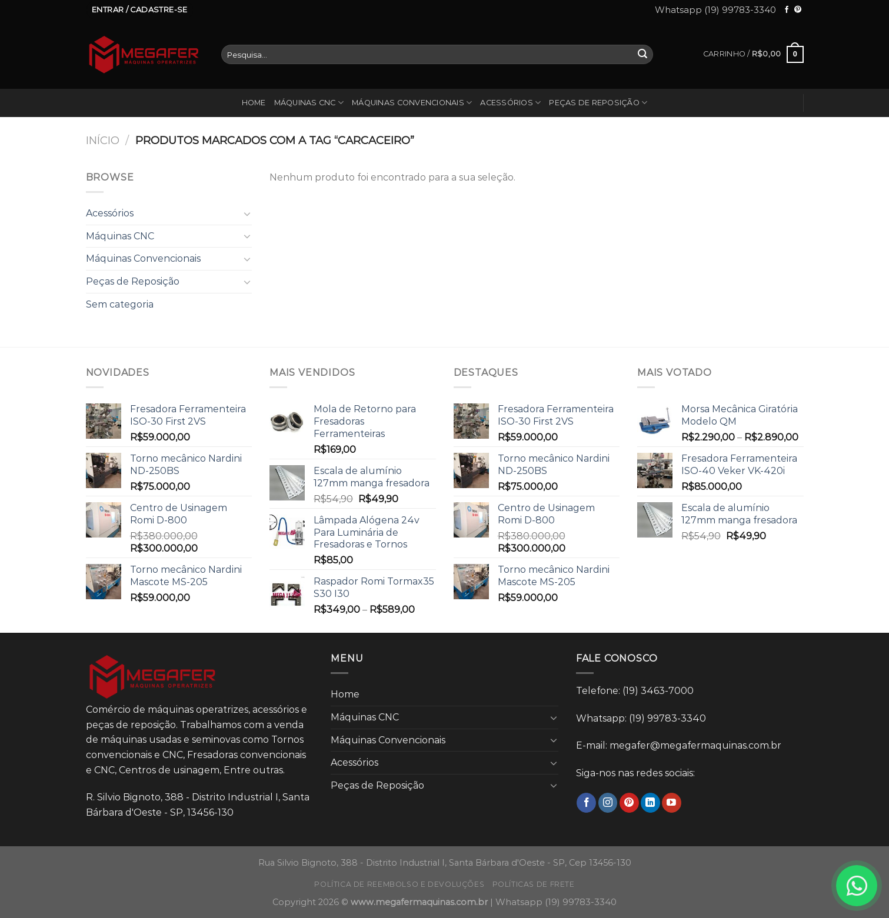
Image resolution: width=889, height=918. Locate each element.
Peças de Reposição (598, 102)
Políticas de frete (533, 884)
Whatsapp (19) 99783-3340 (715, 9)
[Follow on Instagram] (608, 803)
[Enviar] (642, 55)
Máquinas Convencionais (412, 102)
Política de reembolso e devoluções (399, 884)
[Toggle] (247, 213)
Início (102, 140)
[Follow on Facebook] (786, 10)
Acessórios (510, 102)
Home (254, 102)
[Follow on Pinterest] (797, 10)
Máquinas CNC (309, 102)
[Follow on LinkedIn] (650, 803)
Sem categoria (120, 304)
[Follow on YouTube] (671, 803)
